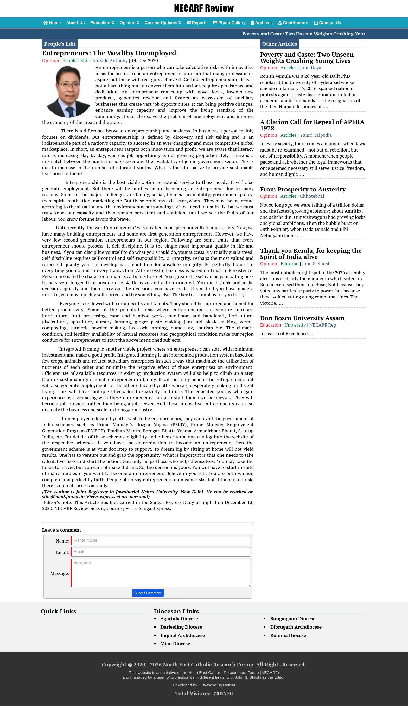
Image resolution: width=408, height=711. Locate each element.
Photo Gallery (229, 23)
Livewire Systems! (217, 690)
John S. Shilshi (317, 263)
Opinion (129, 23)
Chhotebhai (312, 196)
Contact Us (327, 23)
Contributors (293, 23)
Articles (288, 67)
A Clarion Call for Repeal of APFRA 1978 (312, 125)
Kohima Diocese (288, 640)
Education (102, 23)
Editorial (289, 263)
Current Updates (163, 23)
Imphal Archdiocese (183, 640)
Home (52, 23)
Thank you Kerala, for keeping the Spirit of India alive (311, 253)
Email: (62, 552)
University (295, 325)
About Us (75, 23)
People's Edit (76, 60)
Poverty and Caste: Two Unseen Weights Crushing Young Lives (315, 34)
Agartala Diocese (179, 623)
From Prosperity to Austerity (303, 189)
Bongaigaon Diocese (292, 623)
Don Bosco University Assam (302, 318)
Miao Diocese (175, 649)
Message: (59, 575)
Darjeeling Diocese (181, 632)
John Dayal (311, 67)
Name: (62, 540)
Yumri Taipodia (316, 135)
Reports (197, 23)
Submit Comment (148, 598)
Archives (262, 23)
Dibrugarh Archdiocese (296, 632)
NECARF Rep (322, 325)
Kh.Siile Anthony (110, 60)
